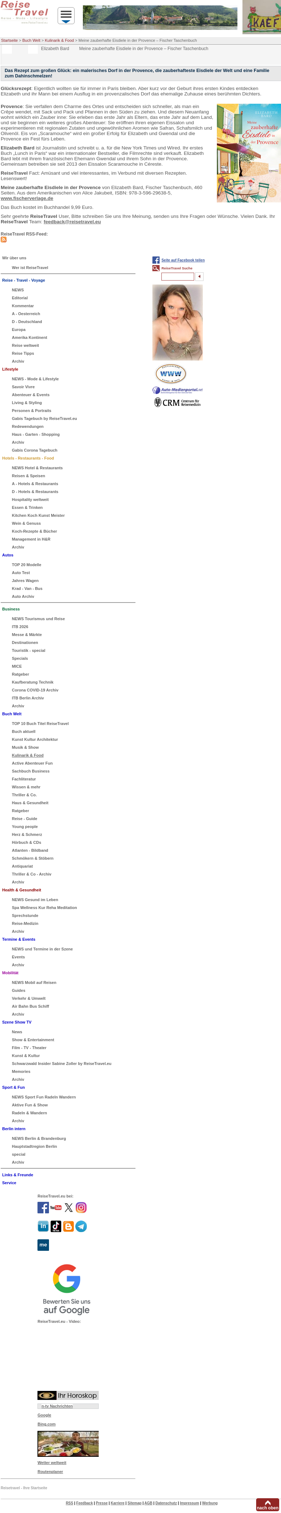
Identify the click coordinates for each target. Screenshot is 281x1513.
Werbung (210, 1503)
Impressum (189, 1503)
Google (44, 1415)
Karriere (117, 1503)
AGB (148, 1503)
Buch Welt (31, 40)
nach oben (267, 1507)
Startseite (9, 40)
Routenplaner (50, 1471)
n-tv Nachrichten (57, 1406)
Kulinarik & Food (59, 40)
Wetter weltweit (51, 1462)
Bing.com (46, 1424)
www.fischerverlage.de (27, 198)
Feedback (84, 1503)
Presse (102, 1503)
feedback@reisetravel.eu (72, 221)
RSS (69, 1503)
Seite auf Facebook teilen (183, 260)
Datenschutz (166, 1503)
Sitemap (135, 1503)
